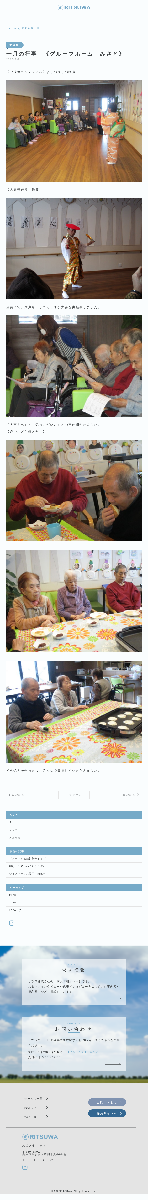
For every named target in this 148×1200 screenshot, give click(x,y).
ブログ (13, 832)
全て (11, 824)
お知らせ (14, 840)
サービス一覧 (33, 1103)
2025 (12, 907)
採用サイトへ (107, 1118)
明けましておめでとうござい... (27, 869)
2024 (12, 915)
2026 (12, 899)
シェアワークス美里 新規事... (27, 877)
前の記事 (18, 795)
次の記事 (129, 795)
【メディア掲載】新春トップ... (27, 861)
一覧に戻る (74, 795)
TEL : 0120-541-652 (37, 1165)
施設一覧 (30, 1122)
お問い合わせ (107, 1107)
